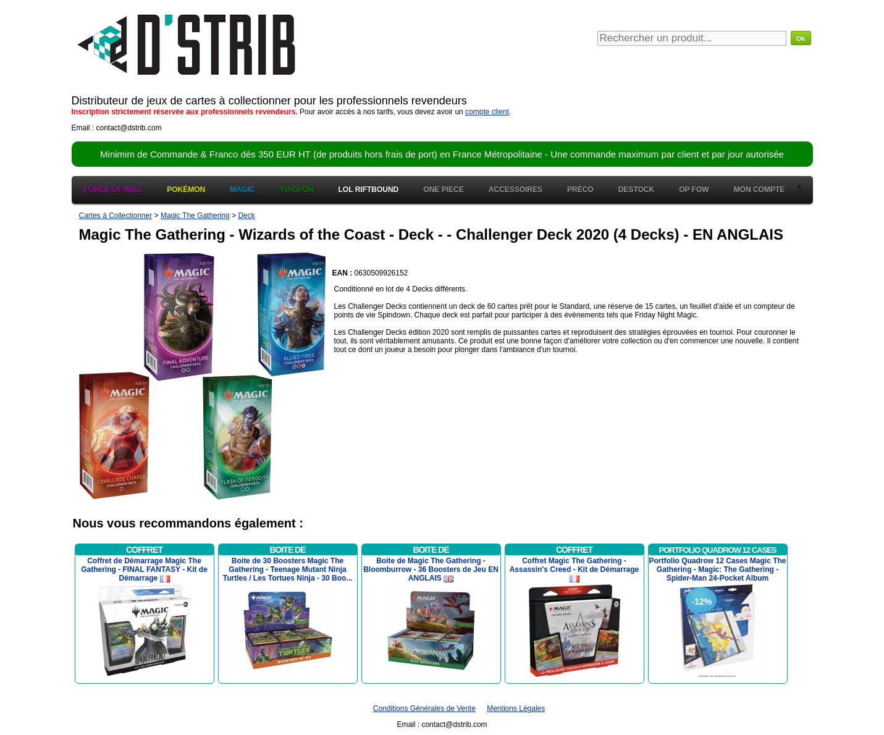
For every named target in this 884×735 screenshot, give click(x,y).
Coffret (144, 550)
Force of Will (113, 189)
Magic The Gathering (195, 215)
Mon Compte (759, 189)
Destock (636, 189)
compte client (487, 111)
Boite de (287, 550)
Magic (242, 189)
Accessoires (515, 189)
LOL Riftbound (369, 189)
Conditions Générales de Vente (424, 708)
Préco (580, 189)
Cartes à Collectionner (116, 215)
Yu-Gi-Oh (296, 189)
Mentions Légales (516, 708)
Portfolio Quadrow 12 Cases (718, 550)
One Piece (443, 189)
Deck (246, 215)
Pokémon (186, 189)
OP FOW (694, 189)
